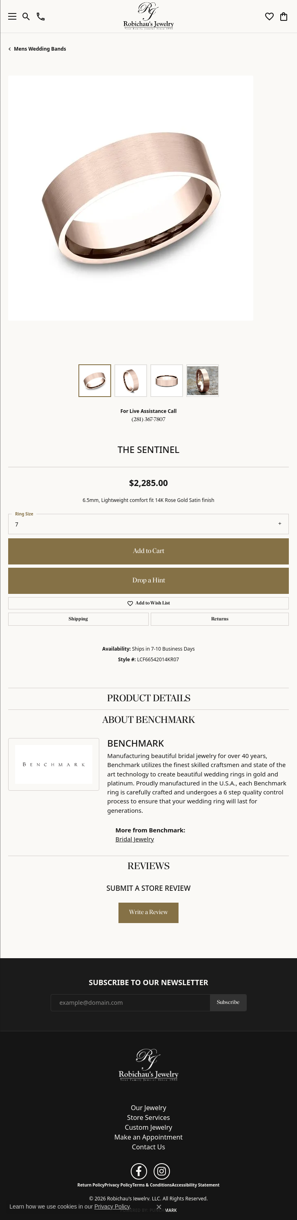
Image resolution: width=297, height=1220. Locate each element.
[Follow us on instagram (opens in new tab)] (162, 1171)
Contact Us (148, 1146)
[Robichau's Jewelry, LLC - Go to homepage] (148, 1064)
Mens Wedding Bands (40, 48)
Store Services (148, 1117)
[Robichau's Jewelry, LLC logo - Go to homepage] (148, 16)
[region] (148, 216)
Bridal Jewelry (135, 839)
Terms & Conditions (152, 1185)
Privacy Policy (118, 1185)
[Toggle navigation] (10, 16)
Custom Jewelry (148, 1127)
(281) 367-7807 (148, 419)
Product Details (148, 699)
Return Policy (91, 1185)
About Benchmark (149, 720)
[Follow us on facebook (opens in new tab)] (139, 1171)
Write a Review (148, 912)
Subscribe (228, 1002)
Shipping (78, 619)
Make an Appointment (148, 1137)
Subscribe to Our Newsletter (148, 982)
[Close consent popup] (158, 1206)
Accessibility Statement (196, 1185)
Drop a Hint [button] (148, 580)
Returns (219, 619)
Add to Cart (148, 551)
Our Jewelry (148, 1107)
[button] (26, 16)
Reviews (148, 867)
